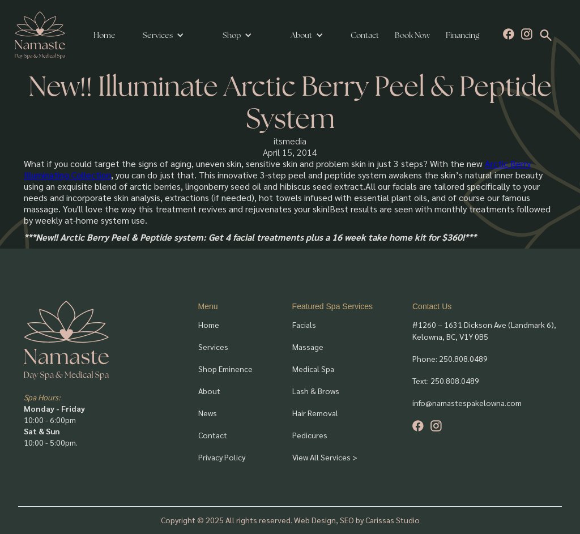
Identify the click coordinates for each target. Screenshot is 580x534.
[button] (163, 35)
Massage (307, 346)
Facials (304, 324)
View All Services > (324, 457)
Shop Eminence (225, 369)
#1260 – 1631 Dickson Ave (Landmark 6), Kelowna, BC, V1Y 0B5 (484, 330)
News (207, 413)
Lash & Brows (315, 391)
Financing (462, 35)
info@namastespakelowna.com (467, 403)
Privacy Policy (221, 457)
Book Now (412, 35)
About (209, 391)
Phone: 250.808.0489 (450, 358)
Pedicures (309, 435)
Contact (365, 35)
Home (104, 35)
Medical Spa (313, 369)
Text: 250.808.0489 (445, 380)
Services (158, 35)
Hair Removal (315, 413)
